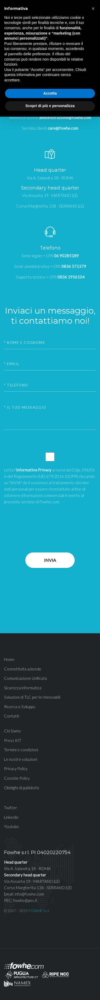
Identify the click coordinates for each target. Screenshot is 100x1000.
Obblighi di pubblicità (21, 787)
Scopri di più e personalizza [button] (49, 106)
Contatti (11, 716)
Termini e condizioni (21, 749)
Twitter (10, 807)
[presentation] (44, 520)
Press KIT (12, 740)
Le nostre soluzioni (20, 759)
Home (9, 659)
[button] (93, 8)
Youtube (11, 826)
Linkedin (11, 817)
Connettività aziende (22, 668)
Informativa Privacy (33, 469)
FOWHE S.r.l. (39, 910)
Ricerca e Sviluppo (19, 706)
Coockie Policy (17, 778)
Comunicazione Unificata (25, 678)
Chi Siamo (12, 730)
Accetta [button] (50, 93)
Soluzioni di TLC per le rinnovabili (32, 697)
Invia (50, 560)
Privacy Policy (15, 768)
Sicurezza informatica (22, 687)
